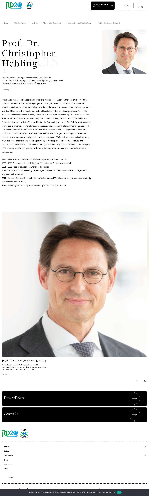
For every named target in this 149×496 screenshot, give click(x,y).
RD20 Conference (20, 23)
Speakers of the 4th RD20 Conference (79, 23)
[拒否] (146, 492)
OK (119, 492)
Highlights (8, 464)
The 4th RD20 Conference (52, 23)
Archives (35, 23)
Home (6, 23)
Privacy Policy (8, 477)
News (6, 468)
